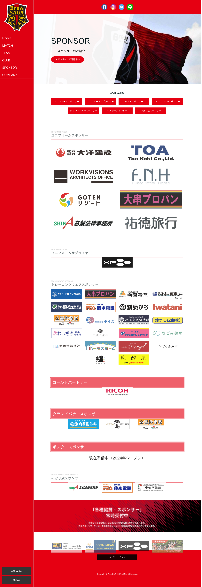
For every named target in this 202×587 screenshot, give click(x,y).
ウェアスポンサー (134, 101)
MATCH (7, 45)
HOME (6, 38)
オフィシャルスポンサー (167, 101)
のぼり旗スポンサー (151, 110)
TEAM (6, 52)
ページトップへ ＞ (117, 564)
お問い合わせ (17, 571)
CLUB (6, 60)
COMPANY (9, 74)
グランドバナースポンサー (83, 110)
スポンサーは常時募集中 (67, 59)
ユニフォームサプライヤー (100, 101)
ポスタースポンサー (117, 110)
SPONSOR (9, 67)
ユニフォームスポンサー (66, 101)
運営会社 (17, 580)
